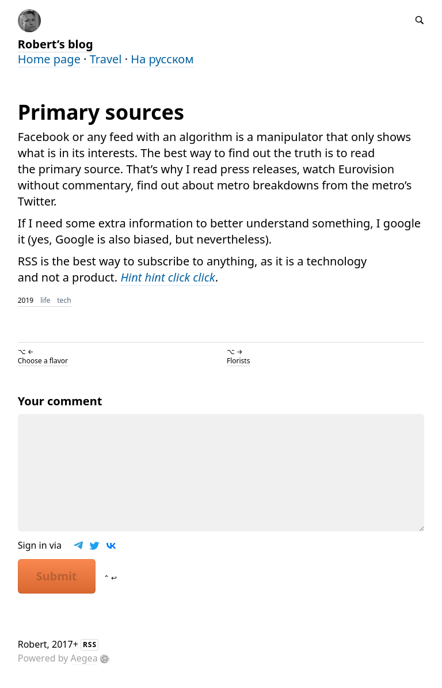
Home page (49, 59)
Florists (238, 361)
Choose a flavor (43, 361)
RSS (90, 644)
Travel (106, 59)
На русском (162, 59)
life (45, 300)
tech (64, 300)
